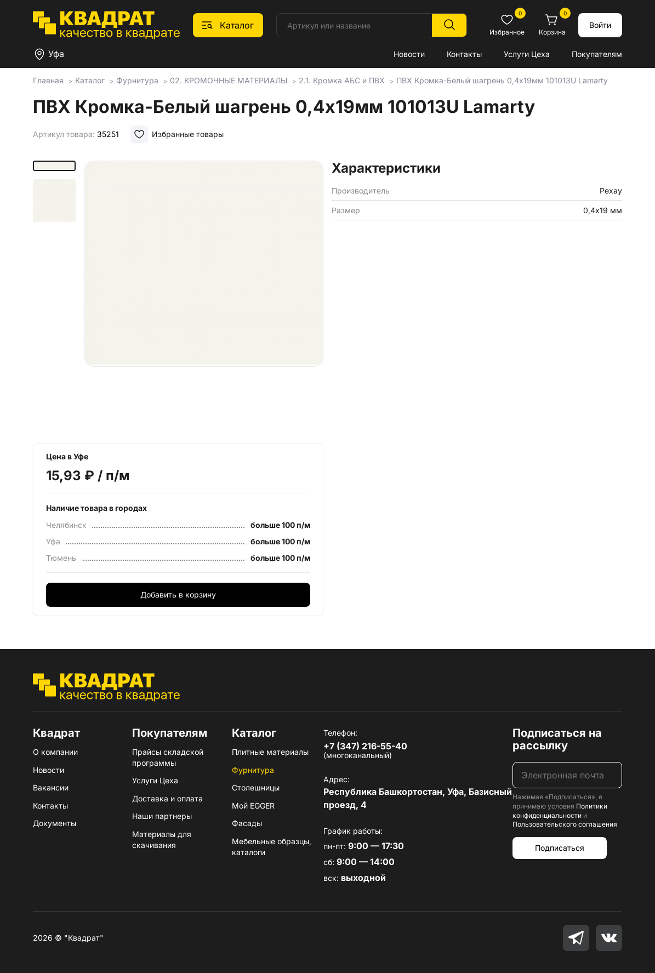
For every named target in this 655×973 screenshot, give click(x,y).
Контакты (464, 54)
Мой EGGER (253, 805)
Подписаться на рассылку (557, 739)
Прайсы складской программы (167, 757)
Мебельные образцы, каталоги (271, 847)
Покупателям (597, 54)
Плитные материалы (270, 751)
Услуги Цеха (527, 54)
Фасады (247, 823)
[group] (203, 298)
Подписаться (559, 847)
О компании (55, 751)
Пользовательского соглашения (564, 824)
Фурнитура (253, 770)
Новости (409, 54)
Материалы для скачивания (161, 839)
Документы (54, 823)
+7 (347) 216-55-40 (365, 746)
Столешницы (256, 787)
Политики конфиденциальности (559, 811)
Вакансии (51, 787)
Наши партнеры (162, 816)
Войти (600, 25)
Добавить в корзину (178, 594)
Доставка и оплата (167, 798)
